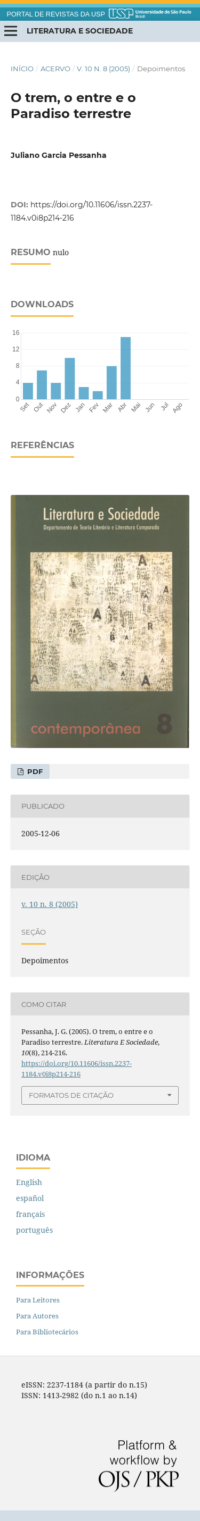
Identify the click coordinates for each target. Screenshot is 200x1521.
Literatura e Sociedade (80, 31)
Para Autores (37, 1316)
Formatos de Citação (71, 1095)
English (29, 1182)
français (30, 1214)
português (34, 1230)
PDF (34, 771)
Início (22, 68)
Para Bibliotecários (47, 1332)
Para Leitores (38, 1300)
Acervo (55, 68)
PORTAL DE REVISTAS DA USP (56, 14)
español (30, 1198)
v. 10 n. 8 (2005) (103, 68)
